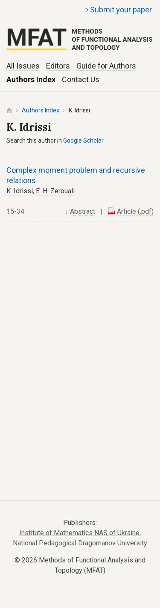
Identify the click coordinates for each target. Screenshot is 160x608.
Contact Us (80, 79)
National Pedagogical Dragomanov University (80, 543)
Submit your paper (119, 9)
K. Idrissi (19, 191)
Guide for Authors (106, 65)
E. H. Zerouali (55, 191)
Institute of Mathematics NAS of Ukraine (79, 533)
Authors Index (30, 79)
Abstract (82, 211)
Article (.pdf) (135, 211)
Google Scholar (83, 140)
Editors (58, 65)
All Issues (23, 65)
